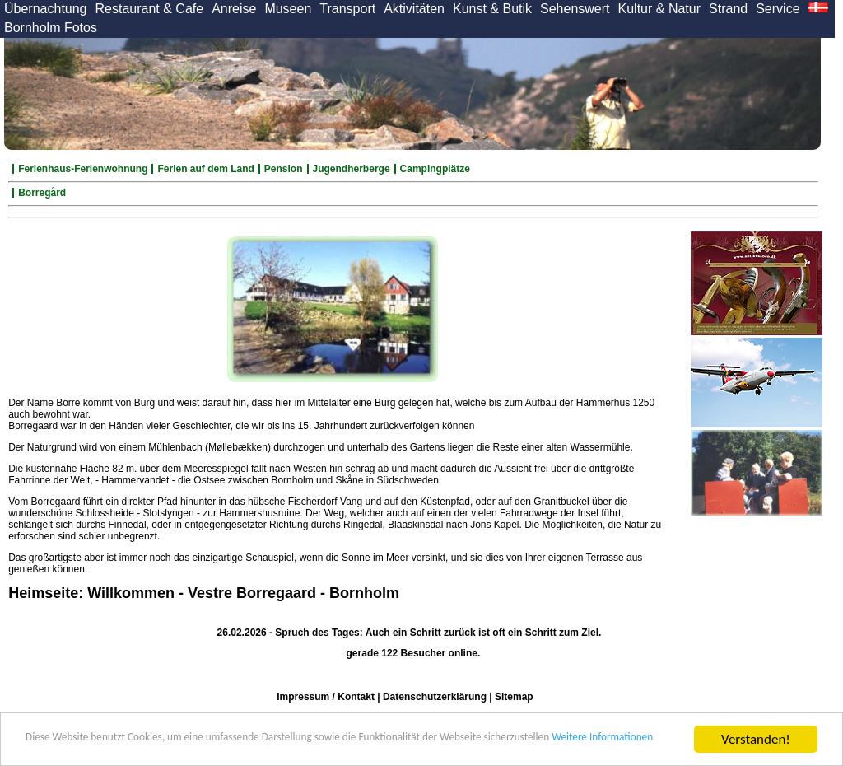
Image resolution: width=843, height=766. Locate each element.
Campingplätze (435, 169)
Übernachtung (45, 9)
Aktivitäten (414, 9)
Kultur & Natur (659, 9)
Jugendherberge (351, 169)
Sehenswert (575, 9)
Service (777, 9)
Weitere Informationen (178, 746)
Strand (728, 9)
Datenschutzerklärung (435, 697)
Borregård (42, 193)
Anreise (234, 9)
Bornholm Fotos (50, 28)
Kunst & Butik (492, 9)
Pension (283, 169)
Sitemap (514, 697)
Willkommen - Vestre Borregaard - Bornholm (243, 593)
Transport (347, 9)
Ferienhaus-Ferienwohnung (82, 169)
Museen (287, 9)
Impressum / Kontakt (326, 697)
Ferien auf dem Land (205, 169)
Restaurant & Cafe (149, 9)
